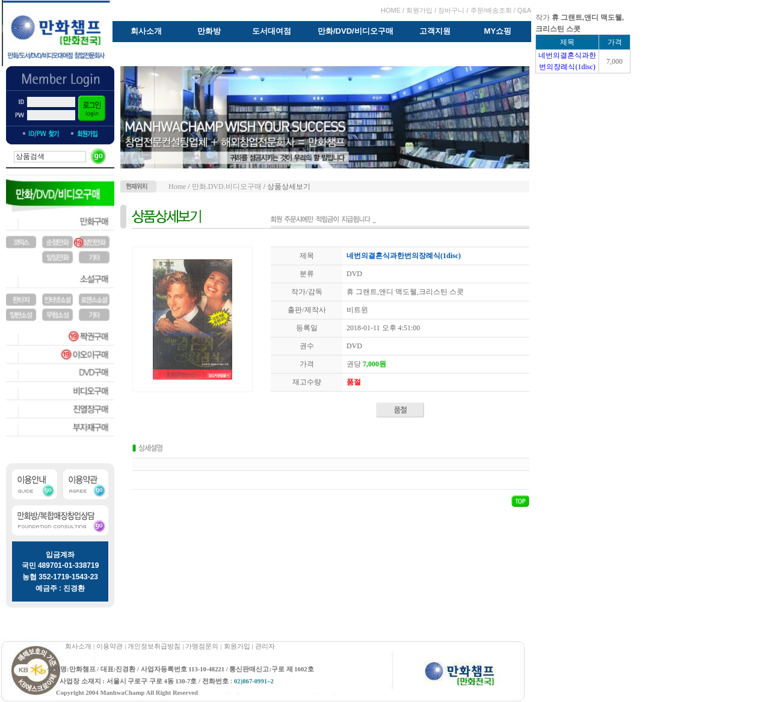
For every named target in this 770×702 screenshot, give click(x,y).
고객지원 (435, 30)
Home (177, 186)
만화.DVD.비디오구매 (227, 186)
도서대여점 (271, 30)
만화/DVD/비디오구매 (355, 30)
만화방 (209, 30)
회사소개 (146, 30)
